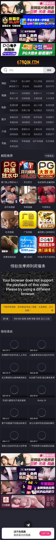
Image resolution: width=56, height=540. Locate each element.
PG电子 (13, 81)
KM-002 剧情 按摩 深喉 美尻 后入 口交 (32, 318)
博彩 (3, 83)
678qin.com (28, 62)
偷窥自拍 (14, 117)
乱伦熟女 (38, 110)
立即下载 (45, 533)
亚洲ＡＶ (14, 93)
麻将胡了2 (14, 86)
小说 (3, 131)
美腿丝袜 (14, 122)
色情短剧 (14, 146)
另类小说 (26, 134)
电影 (3, 107)
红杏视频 (50, 141)
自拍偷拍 (26, 93)
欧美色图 (38, 117)
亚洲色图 (26, 117)
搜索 (49, 70)
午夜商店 (14, 141)
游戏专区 (50, 81)
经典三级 (26, 110)
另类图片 (50, 122)
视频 (3, 95)
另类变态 (50, 110)
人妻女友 (38, 129)
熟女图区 (38, 122)
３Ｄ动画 (50, 93)
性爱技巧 (50, 134)
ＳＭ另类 (50, 98)
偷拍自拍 (26, 105)
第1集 (5, 318)
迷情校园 (14, 134)
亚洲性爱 (14, 105)
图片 (3, 119)
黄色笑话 (38, 134)
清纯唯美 (26, 122)
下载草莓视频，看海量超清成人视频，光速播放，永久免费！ (28, 308)
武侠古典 (50, 129)
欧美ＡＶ (38, 93)
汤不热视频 (38, 141)
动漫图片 (50, 117)
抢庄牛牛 (50, 86)
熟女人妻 (14, 98)
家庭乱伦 (26, 129)
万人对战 (38, 81)
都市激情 (14, 129)
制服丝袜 (14, 110)
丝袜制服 (26, 98)
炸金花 (26, 86)
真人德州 (26, 81)
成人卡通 (38, 105)
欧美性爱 (50, 105)
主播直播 (38, 98)
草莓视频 (26, 141)
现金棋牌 (38, 86)
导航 (3, 143)
